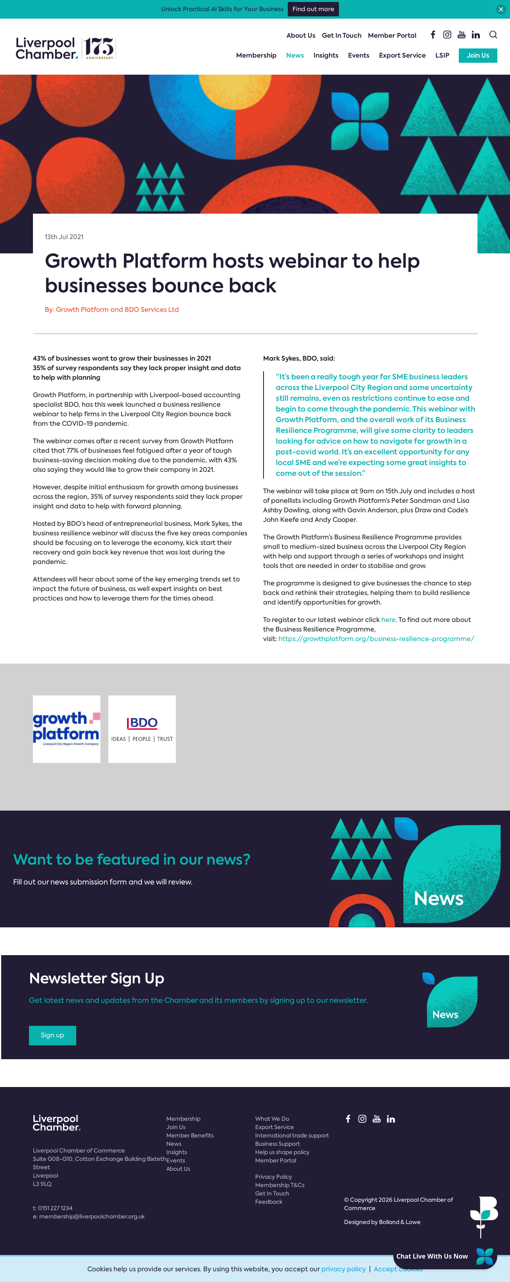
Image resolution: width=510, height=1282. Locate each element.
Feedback (269, 1201)
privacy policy (343, 1269)
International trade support (292, 1135)
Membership (256, 55)
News (295, 55)
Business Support (277, 1143)
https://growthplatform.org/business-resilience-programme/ (377, 639)
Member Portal (392, 35)
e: (89, 1216)
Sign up (52, 1035)
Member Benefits (190, 1135)
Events (359, 55)
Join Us (478, 55)
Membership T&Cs (279, 1185)
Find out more (313, 9)
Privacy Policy (273, 1176)
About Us (301, 35)
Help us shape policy (282, 1152)
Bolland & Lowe (400, 1222)
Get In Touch (342, 35)
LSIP (442, 55)
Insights (326, 55)
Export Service (402, 55)
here (388, 620)
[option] (66, 729)
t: (52, 1208)
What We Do (272, 1118)
